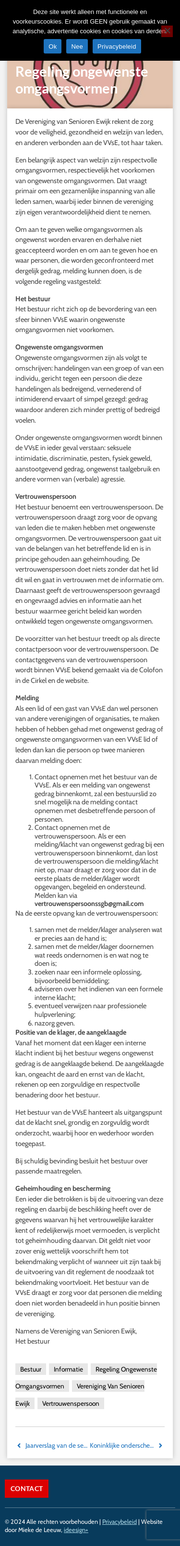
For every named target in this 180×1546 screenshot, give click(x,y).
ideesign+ (76, 1529)
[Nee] (167, 31)
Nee (77, 46)
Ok (52, 46)
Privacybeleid (119, 1521)
